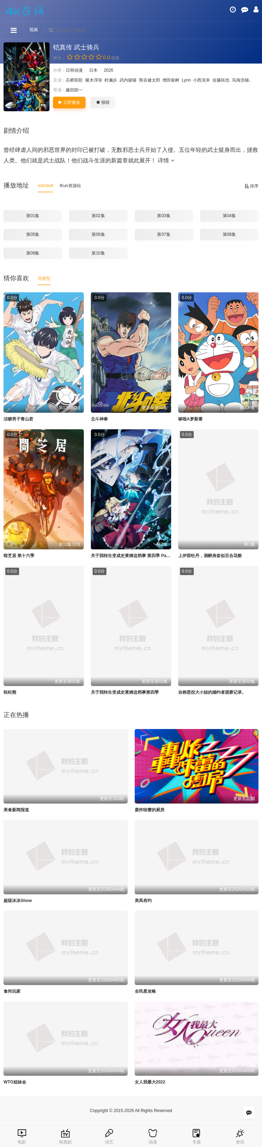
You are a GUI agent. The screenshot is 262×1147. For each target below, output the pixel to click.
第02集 (98, 215)
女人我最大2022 (150, 1082)
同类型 (44, 278)
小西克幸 (201, 80)
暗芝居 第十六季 (19, 555)
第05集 (32, 234)
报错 (103, 102)
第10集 (98, 253)
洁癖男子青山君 (18, 419)
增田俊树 (170, 80)
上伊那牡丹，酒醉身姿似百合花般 (210, 555)
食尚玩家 (12, 991)
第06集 (98, 234)
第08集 (229, 234)
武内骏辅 (128, 80)
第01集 (32, 215)
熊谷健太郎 (149, 80)
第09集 (32, 253)
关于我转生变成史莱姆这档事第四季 (125, 692)
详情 (166, 160)
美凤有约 (143, 900)
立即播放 (69, 102)
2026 (108, 70)
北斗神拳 (99, 419)
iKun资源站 (70, 185)
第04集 (229, 215)
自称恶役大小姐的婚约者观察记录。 (212, 692)
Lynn (186, 80)
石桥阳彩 (74, 80)
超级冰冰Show (18, 900)
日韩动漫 (74, 70)
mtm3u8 (45, 185)
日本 (93, 70)
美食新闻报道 (16, 809)
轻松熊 (10, 692)
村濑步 (110, 80)
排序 (251, 186)
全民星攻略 (145, 991)
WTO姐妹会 (15, 1082)
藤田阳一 (74, 90)
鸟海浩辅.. (241, 80)
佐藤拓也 (220, 80)
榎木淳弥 (93, 80)
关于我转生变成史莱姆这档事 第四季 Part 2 (132, 555)
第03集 (163, 215)
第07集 (163, 234)
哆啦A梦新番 (190, 419)
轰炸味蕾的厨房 (149, 809)
